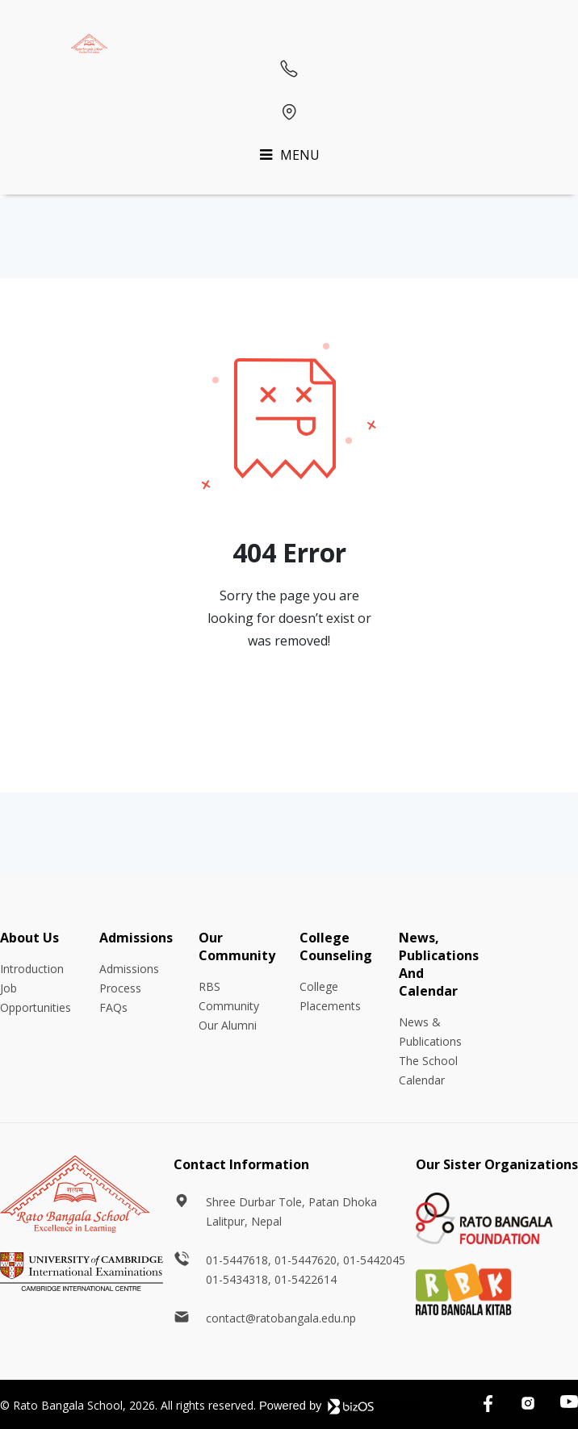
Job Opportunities (35, 997)
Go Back (289, 706)
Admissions (136, 937)
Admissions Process (129, 978)
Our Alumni (228, 1025)
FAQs (113, 1007)
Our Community (237, 946)
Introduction (32, 968)
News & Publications (430, 1031)
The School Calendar (428, 1070)
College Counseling (335, 946)
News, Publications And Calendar (439, 964)
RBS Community (229, 996)
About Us (29, 937)
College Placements (330, 996)
